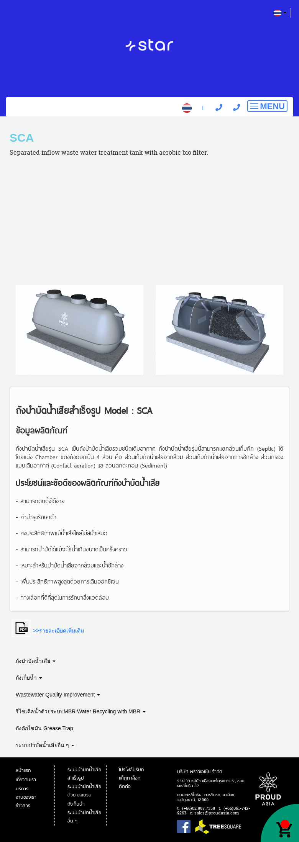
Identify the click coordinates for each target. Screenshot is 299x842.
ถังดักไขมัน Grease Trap (44, 728)
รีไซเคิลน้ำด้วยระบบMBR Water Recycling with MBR (81, 711)
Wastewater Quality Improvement (58, 695)
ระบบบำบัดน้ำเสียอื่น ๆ (45, 745)
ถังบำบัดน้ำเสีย (36, 661)
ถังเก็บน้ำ (29, 678)
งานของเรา (27, 797)
